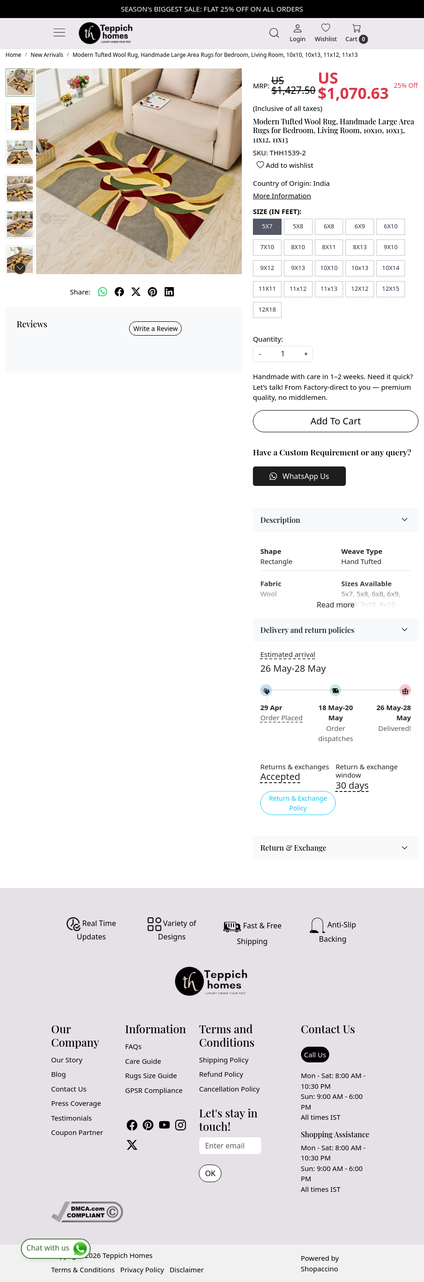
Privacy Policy (142, 1269)
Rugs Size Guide (151, 1075)
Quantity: (268, 339)
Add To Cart (335, 421)
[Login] (297, 33)
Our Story (67, 1059)
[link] (274, 33)
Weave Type (361, 551)
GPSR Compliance (153, 1090)
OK (210, 1173)
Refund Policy (221, 1074)
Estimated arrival (287, 654)
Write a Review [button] (155, 328)
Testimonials (71, 1118)
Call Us (315, 1054)
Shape (270, 551)
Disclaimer (187, 1269)
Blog (58, 1074)
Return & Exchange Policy (298, 803)
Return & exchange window (367, 771)
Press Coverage (76, 1103)
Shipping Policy (223, 1059)
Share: (80, 291)
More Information (282, 195)
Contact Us (68, 1088)
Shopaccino (319, 1268)
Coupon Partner (77, 1132)
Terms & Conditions (83, 1269)
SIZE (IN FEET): (277, 211)
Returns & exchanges (294, 766)
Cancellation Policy (229, 1088)
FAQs (133, 1046)
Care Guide (143, 1061)
